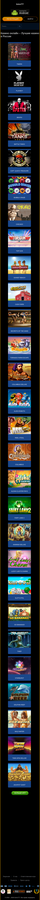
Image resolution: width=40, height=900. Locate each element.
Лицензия (6, 876)
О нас (15, 876)
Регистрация (12, 19)
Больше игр (19, 793)
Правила (13, 880)
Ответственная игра (28, 876)
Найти (20, 26)
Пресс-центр (25, 880)
